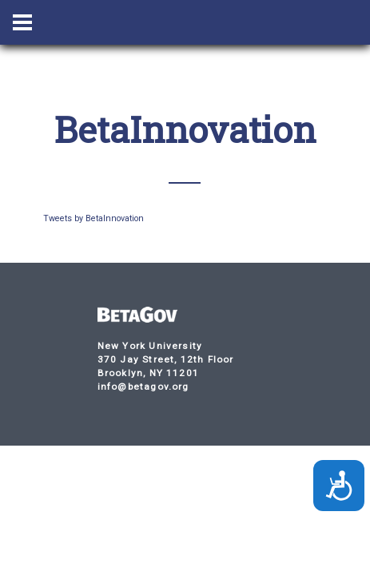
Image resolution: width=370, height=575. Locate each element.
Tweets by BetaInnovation (93, 218)
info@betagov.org (143, 386)
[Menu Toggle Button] (22, 22)
